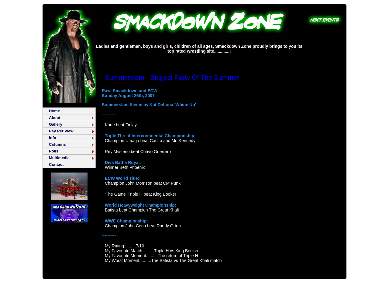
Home (54, 111)
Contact (56, 164)
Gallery (72, 124)
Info (72, 137)
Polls (72, 151)
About (72, 117)
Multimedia (72, 157)
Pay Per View (72, 131)
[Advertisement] (199, 59)
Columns (72, 144)
